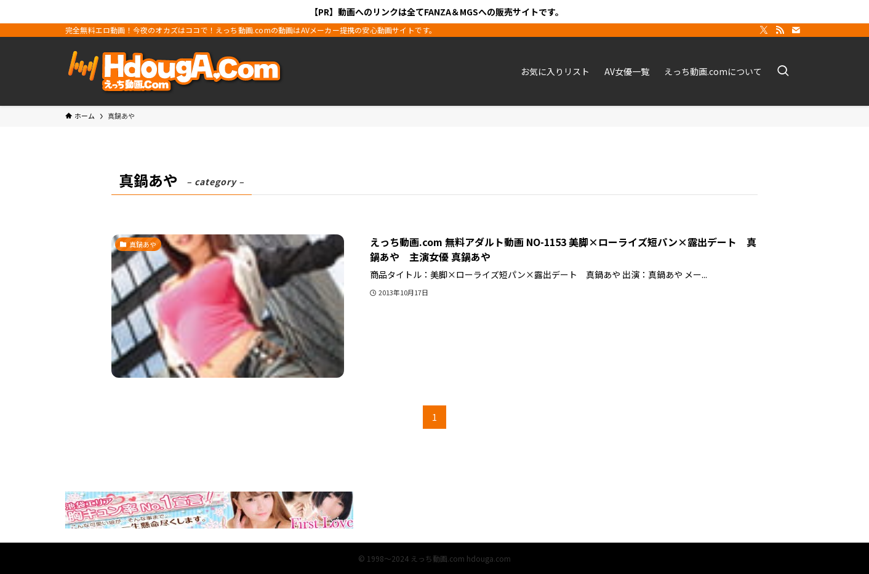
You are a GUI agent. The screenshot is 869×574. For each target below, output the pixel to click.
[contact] (796, 30)
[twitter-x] (764, 30)
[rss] (780, 30)
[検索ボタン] (782, 71)
